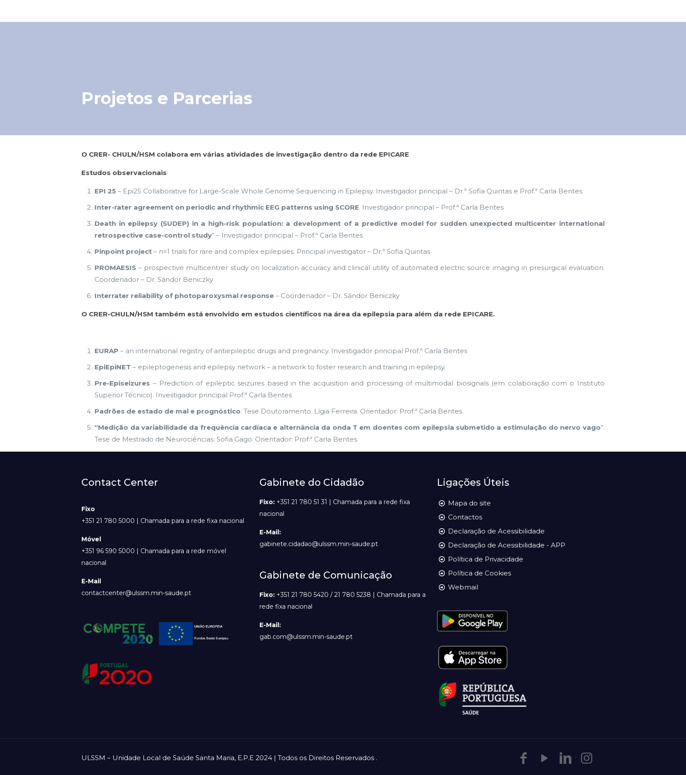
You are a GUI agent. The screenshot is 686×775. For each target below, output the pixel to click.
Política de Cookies (479, 573)
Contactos (465, 517)
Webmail (463, 587)
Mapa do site (469, 503)
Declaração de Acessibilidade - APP (506, 545)
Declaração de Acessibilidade (496, 531)
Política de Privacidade (485, 559)
